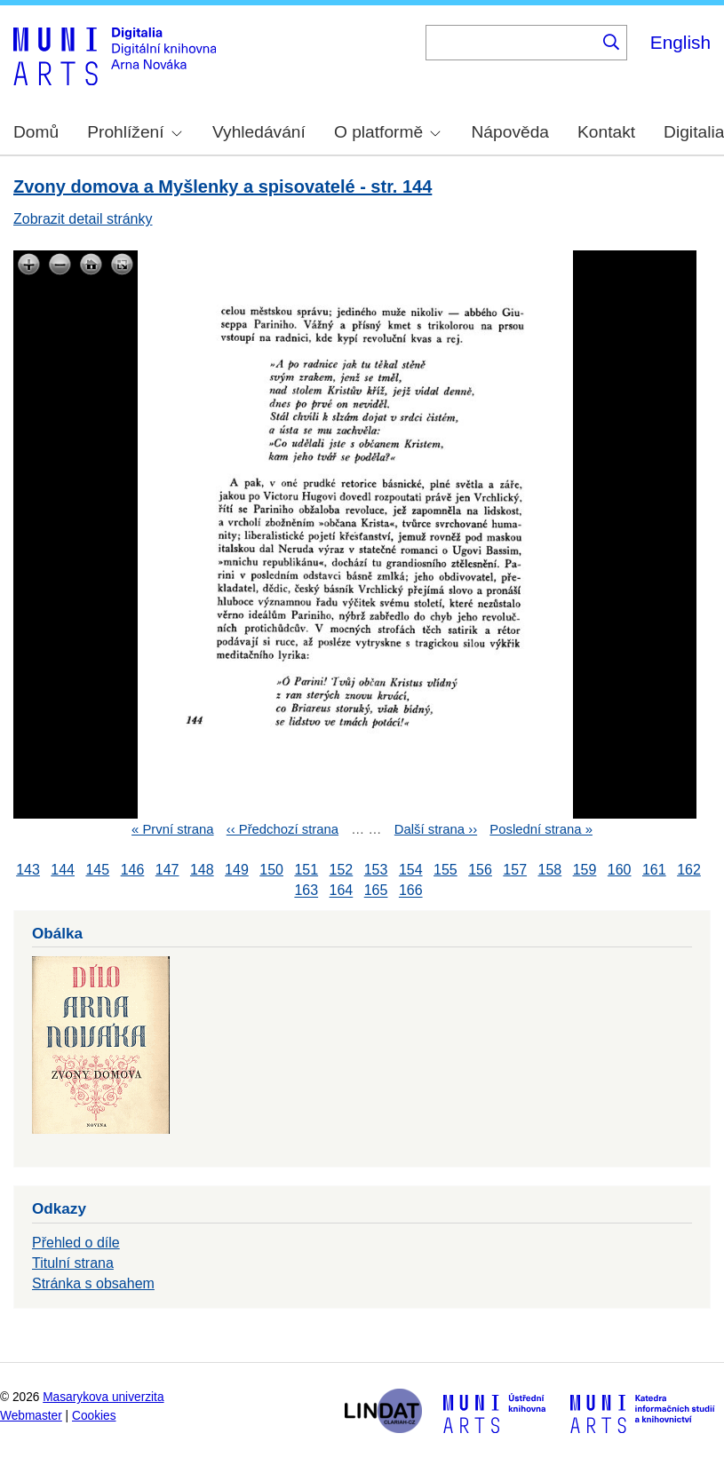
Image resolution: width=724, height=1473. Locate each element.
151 (306, 869)
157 (515, 869)
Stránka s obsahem (93, 1283)
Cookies (94, 1415)
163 (306, 891)
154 (411, 869)
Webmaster (31, 1415)
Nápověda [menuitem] (510, 131)
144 (63, 869)
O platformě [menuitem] (387, 131)
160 (620, 869)
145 (97, 869)
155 (445, 869)
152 (342, 869)
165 (376, 891)
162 (689, 869)
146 (133, 869)
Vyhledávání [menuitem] (259, 131)
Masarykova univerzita (103, 1397)
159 (585, 869)
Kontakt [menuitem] (606, 131)
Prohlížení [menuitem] (134, 131)
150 (271, 869)
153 (376, 869)
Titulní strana (73, 1263)
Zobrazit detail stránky (83, 218)
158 (550, 869)
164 (342, 891)
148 (202, 869)
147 (167, 869)
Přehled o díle (76, 1242)
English (680, 42)
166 (411, 891)
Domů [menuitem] (36, 131)
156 (480, 869)
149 (237, 869)
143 (28, 869)
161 (654, 869)
